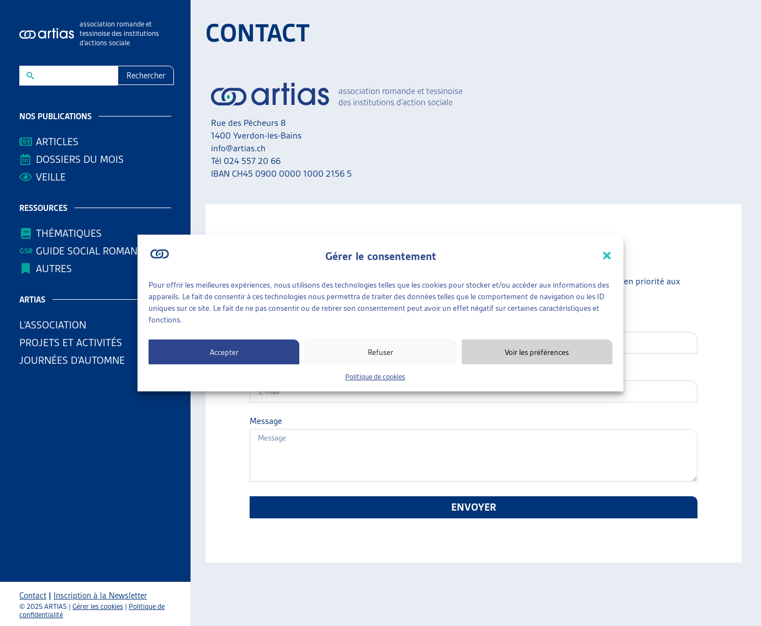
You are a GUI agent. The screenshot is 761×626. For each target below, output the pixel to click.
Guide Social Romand (90, 251)
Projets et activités (73, 342)
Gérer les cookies (97, 606)
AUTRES (56, 268)
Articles (57, 141)
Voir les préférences (537, 352)
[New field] (76, 75)
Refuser (380, 352)
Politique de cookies (375, 377)
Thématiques (69, 233)
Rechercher (145, 76)
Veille (51, 177)
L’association (55, 325)
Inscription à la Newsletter (100, 596)
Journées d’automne (72, 360)
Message (266, 421)
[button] (606, 255)
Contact (32, 596)
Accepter (224, 352)
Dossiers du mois (80, 159)
